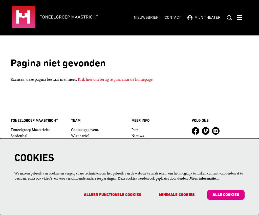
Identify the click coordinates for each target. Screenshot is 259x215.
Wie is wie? (80, 136)
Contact (173, 18)
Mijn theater (204, 17)
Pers (135, 130)
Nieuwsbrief (146, 18)
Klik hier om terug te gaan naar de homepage (115, 80)
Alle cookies (225, 195)
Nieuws (138, 136)
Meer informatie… (204, 178)
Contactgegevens (85, 130)
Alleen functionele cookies (112, 195)
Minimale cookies (177, 195)
